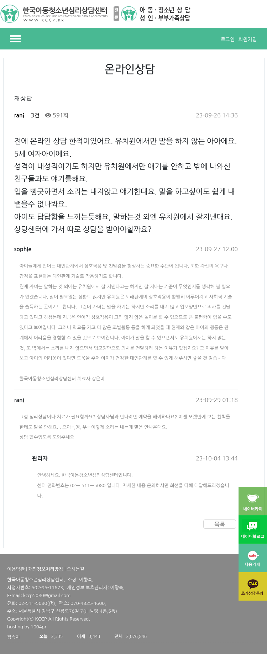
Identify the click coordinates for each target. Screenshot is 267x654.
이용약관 (16, 569)
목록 (219, 524)
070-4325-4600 (87, 603)
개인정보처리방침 (45, 569)
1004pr (38, 626)
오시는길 (75, 569)
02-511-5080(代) (37, 603)
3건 (34, 115)
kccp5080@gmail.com (46, 595)
